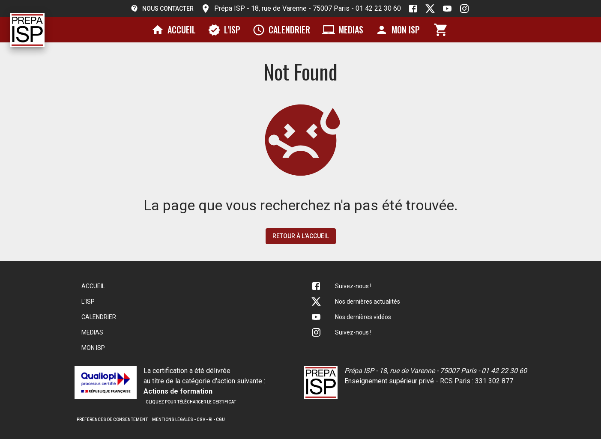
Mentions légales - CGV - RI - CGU (188, 419)
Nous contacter (162, 8)
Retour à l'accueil (300, 236)
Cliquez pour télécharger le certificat (191, 402)
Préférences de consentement (112, 419)
